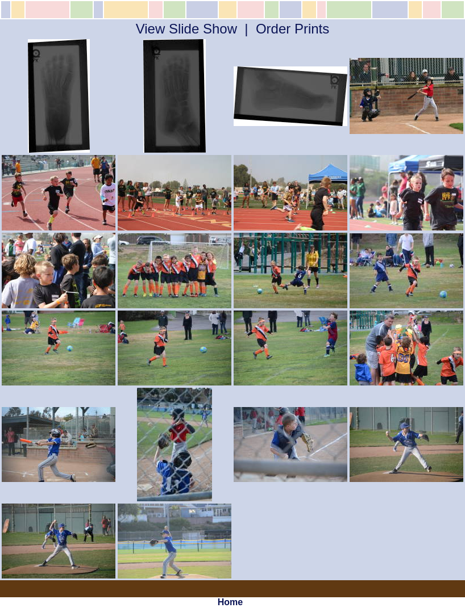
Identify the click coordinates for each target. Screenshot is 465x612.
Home (230, 602)
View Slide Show (186, 28)
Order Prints (292, 28)
